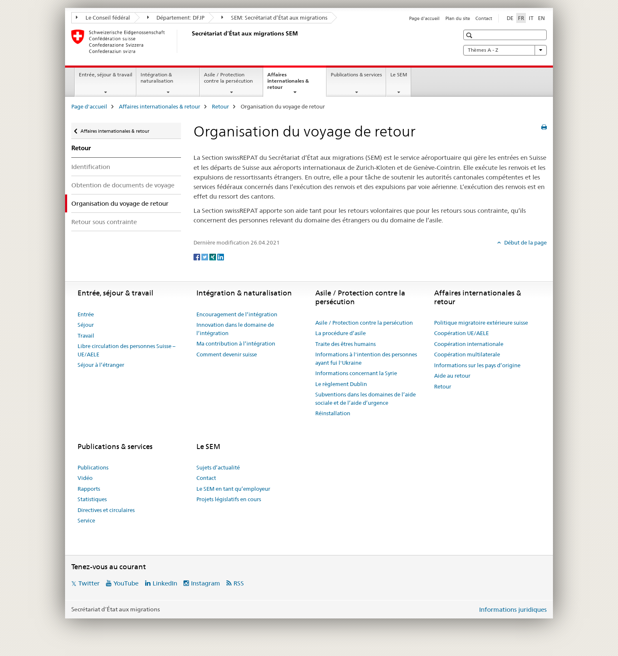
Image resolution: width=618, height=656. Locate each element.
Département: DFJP (176, 18)
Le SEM (398, 74)
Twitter (89, 583)
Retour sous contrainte (104, 222)
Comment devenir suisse (226, 354)
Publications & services (356, 74)
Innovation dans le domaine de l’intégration (235, 328)
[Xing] (213, 256)
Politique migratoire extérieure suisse (481, 322)
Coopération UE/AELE (461, 333)
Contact (483, 18)
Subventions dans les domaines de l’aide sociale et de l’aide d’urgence (365, 398)
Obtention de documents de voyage (122, 185)
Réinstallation (332, 413)
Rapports (89, 488)
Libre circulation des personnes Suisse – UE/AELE (127, 350)
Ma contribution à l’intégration (235, 343)
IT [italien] (531, 18)
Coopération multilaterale (467, 354)
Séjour (86, 324)
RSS (239, 583)
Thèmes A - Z (505, 50)
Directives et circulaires (106, 510)
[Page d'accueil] (190, 41)
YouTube (125, 583)
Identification (90, 167)
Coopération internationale (468, 344)
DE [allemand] (510, 18)
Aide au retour (452, 375)
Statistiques (92, 499)
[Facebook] (197, 256)
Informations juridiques (513, 609)
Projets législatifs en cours (228, 499)
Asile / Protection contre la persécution (228, 77)
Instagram (205, 583)
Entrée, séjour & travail (105, 74)
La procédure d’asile (340, 333)
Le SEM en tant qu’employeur (233, 488)
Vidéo (85, 477)
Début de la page (525, 242)
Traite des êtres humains (345, 344)
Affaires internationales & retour (288, 83)
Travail (86, 335)
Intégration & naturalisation (157, 77)
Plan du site (457, 18)
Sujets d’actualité (218, 467)
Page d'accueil (424, 18)
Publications (93, 467)
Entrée (86, 314)
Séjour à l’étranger (101, 364)
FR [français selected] (521, 18)
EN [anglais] (541, 18)
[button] (470, 35)
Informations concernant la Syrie (356, 373)
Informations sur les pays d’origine (477, 365)
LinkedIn (165, 583)
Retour (220, 106)
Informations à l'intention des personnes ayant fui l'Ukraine (366, 358)
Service (86, 520)
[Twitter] (205, 256)
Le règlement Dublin (341, 384)
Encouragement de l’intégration (236, 314)
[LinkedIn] (220, 256)
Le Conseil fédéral (103, 18)
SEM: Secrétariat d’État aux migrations (274, 18)
